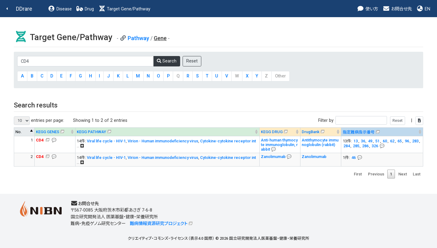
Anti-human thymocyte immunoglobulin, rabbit (279, 145)
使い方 (367, 9)
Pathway (138, 38)
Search (166, 61)
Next (402, 174)
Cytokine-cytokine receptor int (228, 141)
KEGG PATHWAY (91, 132)
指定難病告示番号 (359, 132)
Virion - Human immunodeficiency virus (163, 141)
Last (416, 174)
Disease (60, 9)
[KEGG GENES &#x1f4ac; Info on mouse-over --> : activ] (54, 131)
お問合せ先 (397, 9)
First (358, 174)
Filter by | (370, 120)
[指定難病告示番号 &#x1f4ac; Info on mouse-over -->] (382, 131)
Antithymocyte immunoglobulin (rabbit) (320, 142)
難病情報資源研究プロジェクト (159, 223)
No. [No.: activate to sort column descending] (18, 132)
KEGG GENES (47, 132)
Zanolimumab (274, 156)
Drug (85, 9)
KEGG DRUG (272, 132)
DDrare (24, 9)
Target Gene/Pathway (124, 9)
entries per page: (39, 120)
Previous (376, 174)
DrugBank (310, 132)
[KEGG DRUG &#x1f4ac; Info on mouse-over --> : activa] (279, 131)
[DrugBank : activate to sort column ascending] (320, 131)
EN (423, 9)
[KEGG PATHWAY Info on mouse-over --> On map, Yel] (167, 131)
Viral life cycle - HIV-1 (106, 141)
